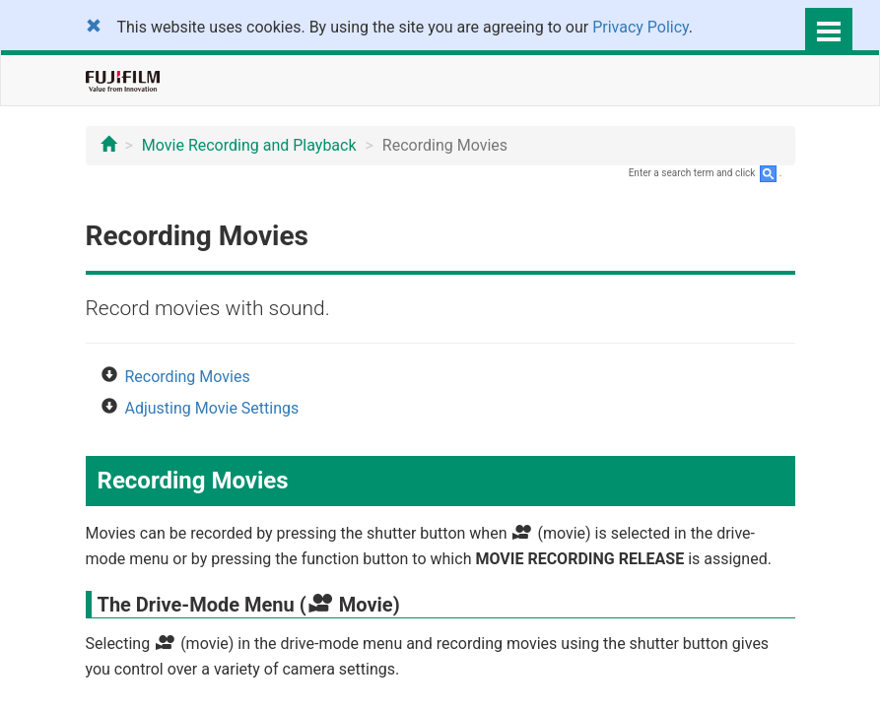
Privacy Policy (640, 27)
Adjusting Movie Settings (212, 408)
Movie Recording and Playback (249, 145)
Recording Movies (187, 376)
